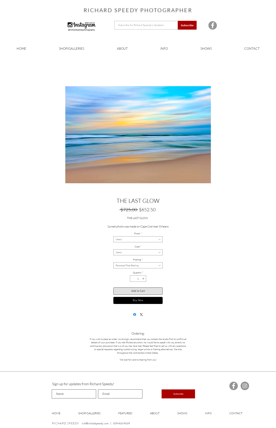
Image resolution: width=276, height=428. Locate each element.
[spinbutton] (138, 279)
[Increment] (144, 279)
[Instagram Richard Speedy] (245, 386)
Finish (138, 233)
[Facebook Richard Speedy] (212, 25)
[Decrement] (132, 279)
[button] (72, 48)
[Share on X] (141, 314)
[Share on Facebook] (135, 314)
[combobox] (138, 239)
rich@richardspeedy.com (95, 423)
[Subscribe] (187, 25)
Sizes (138, 246)
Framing (138, 259)
